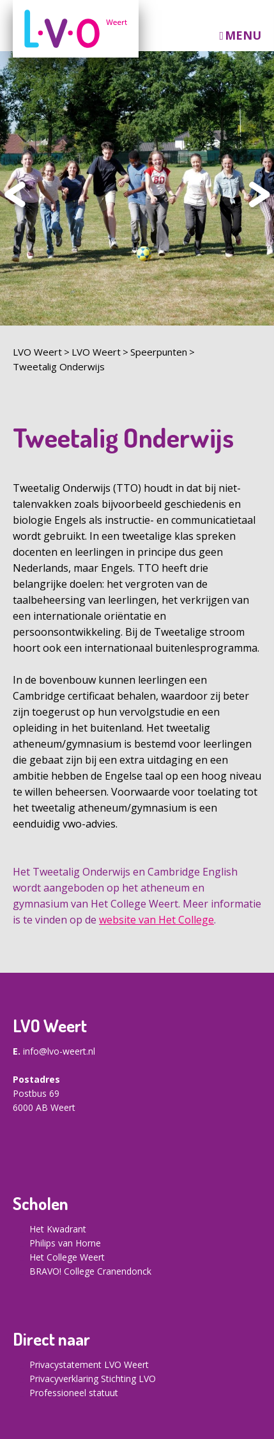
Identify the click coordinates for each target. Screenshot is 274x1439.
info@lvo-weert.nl (59, 1051)
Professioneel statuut (73, 1393)
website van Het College (156, 920)
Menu (243, 35)
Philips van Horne (65, 1243)
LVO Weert (37, 351)
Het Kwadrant (57, 1229)
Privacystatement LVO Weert (89, 1364)
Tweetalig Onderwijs (59, 366)
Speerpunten (158, 351)
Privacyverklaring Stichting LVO (92, 1378)
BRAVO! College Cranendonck (90, 1271)
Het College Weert (67, 1257)
